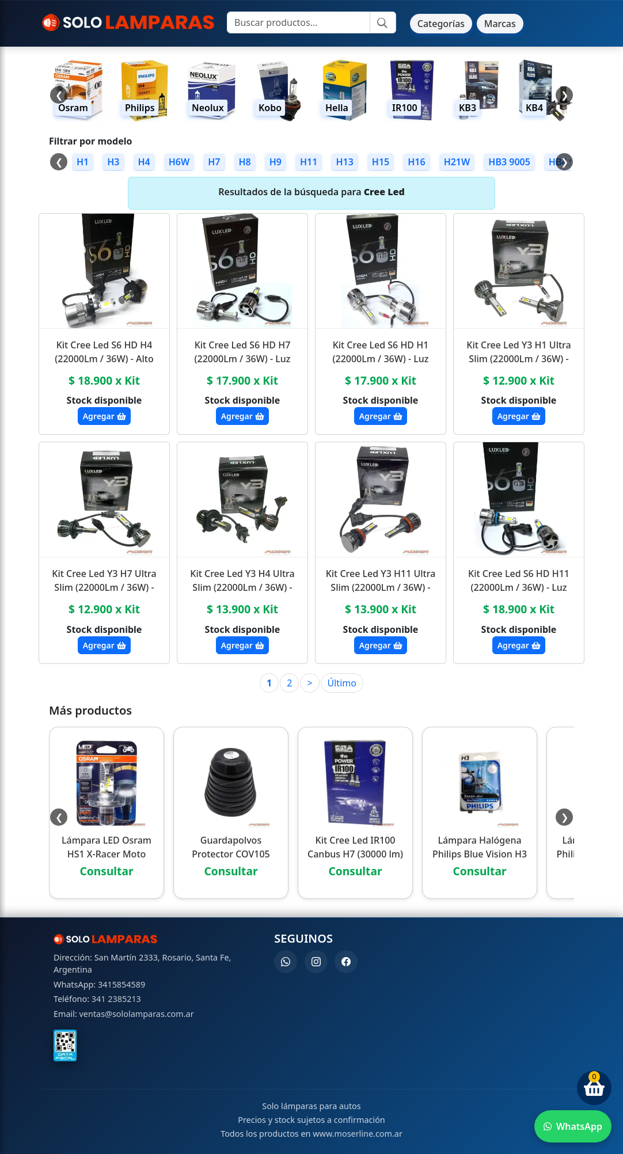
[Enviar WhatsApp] (572, 1126)
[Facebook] (346, 961)
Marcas (500, 23)
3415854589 (121, 984)
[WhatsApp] (285, 961)
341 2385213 (116, 998)
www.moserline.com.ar (357, 1133)
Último (342, 683)
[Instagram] (316, 961)
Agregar (104, 416)
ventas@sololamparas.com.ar (136, 1013)
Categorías (441, 23)
